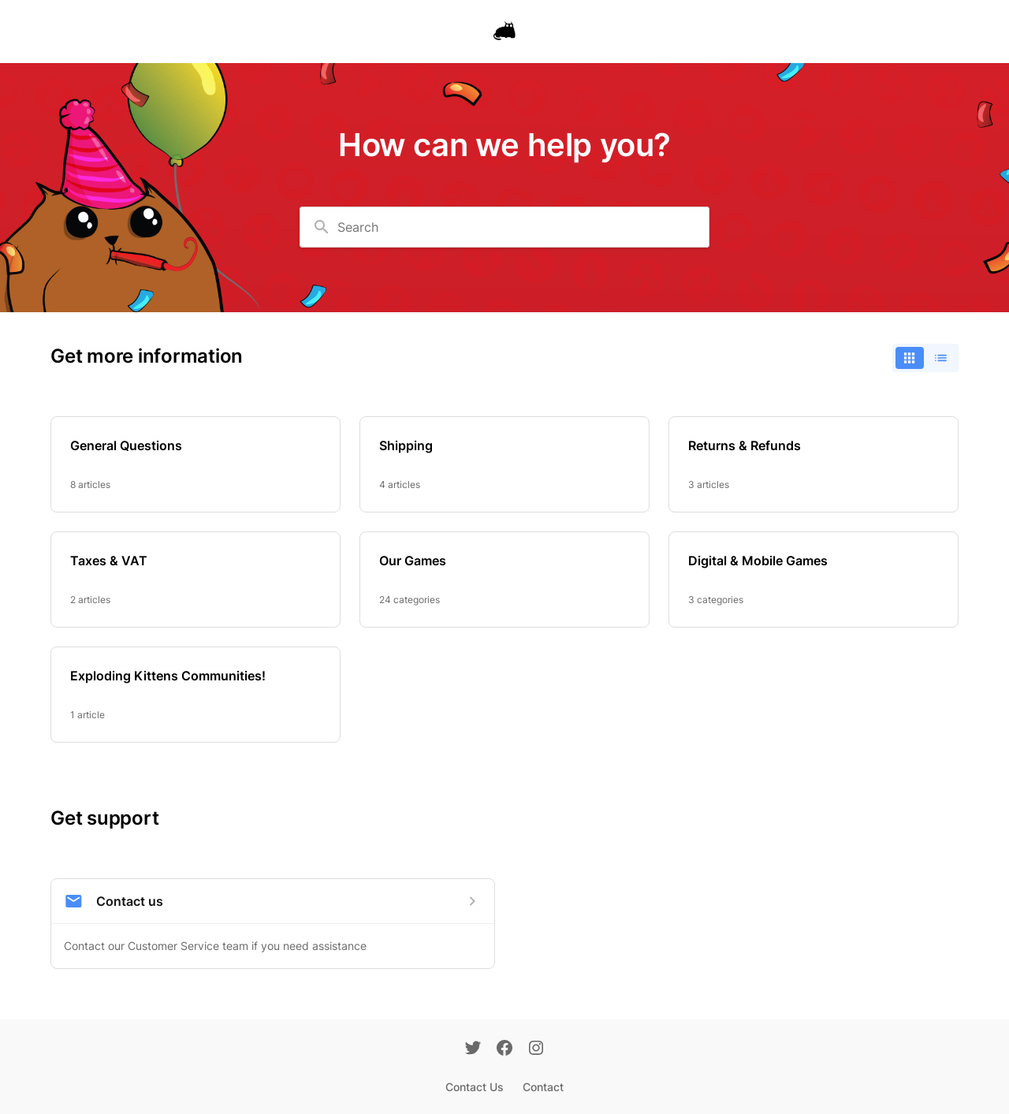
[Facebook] (504, 1049)
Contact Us (474, 1087)
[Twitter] (473, 1049)
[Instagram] (536, 1049)
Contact (543, 1087)
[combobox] (504, 227)
